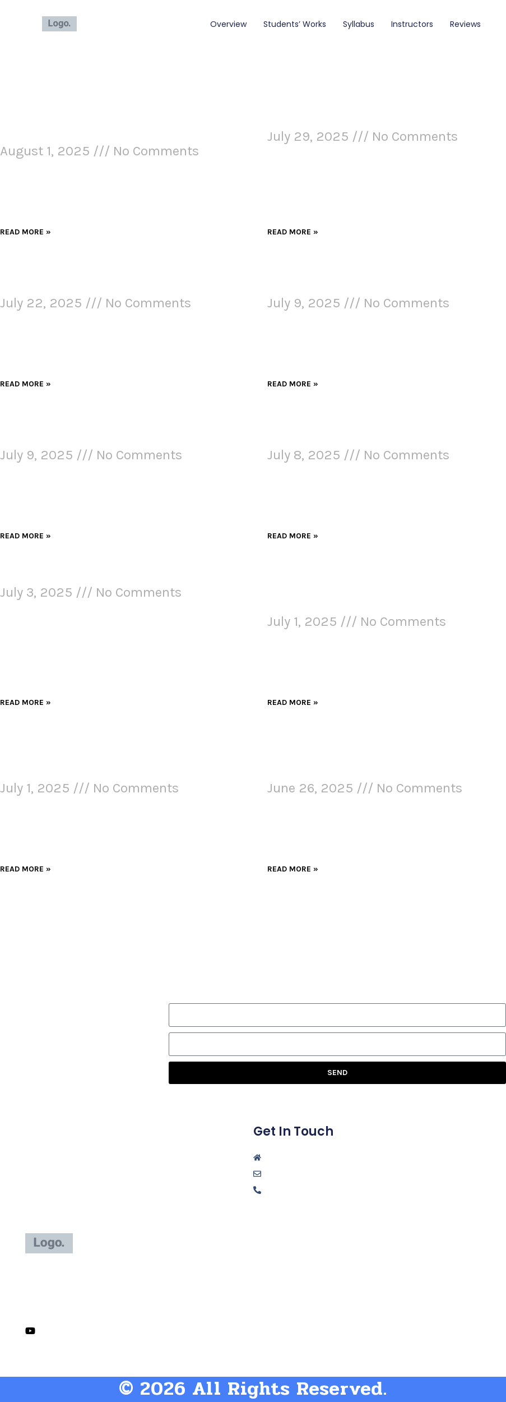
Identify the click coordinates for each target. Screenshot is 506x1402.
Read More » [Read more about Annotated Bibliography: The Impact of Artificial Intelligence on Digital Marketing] (292, 869)
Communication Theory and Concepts (113, 577)
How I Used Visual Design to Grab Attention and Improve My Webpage (106, 129)
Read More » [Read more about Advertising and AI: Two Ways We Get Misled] (25, 536)
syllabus (358, 24)
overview (228, 24)
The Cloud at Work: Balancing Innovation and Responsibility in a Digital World (368, 592)
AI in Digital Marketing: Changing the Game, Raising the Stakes (378, 281)
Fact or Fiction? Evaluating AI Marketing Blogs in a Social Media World (101, 758)
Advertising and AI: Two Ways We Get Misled (109, 433)
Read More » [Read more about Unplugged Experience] (292, 232)
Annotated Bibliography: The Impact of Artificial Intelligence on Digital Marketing (382, 758)
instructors (412, 24)
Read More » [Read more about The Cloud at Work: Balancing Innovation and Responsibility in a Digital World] (292, 702)
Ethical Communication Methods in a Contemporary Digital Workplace (378, 433)
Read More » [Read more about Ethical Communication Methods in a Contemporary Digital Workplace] (292, 536)
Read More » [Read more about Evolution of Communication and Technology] (25, 384)
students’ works (294, 24)
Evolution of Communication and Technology (99, 281)
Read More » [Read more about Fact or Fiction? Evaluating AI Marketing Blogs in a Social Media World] (25, 869)
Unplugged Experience (333, 122)
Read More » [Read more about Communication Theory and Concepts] (25, 702)
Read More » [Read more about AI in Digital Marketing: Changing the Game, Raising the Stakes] (292, 384)
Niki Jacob (116, 23)
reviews (465, 24)
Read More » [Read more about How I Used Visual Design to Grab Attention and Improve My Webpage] (25, 232)
